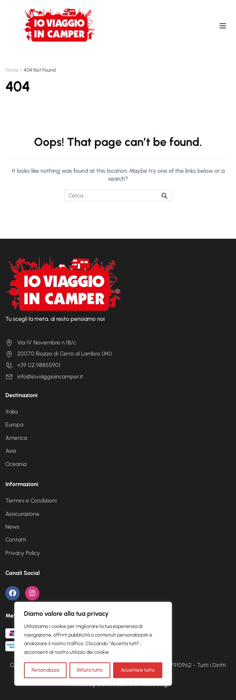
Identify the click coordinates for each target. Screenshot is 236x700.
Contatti (15, 539)
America (16, 437)
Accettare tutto (138, 670)
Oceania (16, 464)
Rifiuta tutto (90, 670)
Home (12, 70)
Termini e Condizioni (31, 500)
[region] (93, 644)
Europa (14, 424)
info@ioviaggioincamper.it (44, 376)
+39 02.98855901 (33, 365)
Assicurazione (22, 513)
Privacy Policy (22, 552)
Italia (11, 411)
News (12, 526)
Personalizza (45, 670)
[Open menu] (223, 27)
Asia (10, 450)
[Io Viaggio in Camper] (62, 282)
